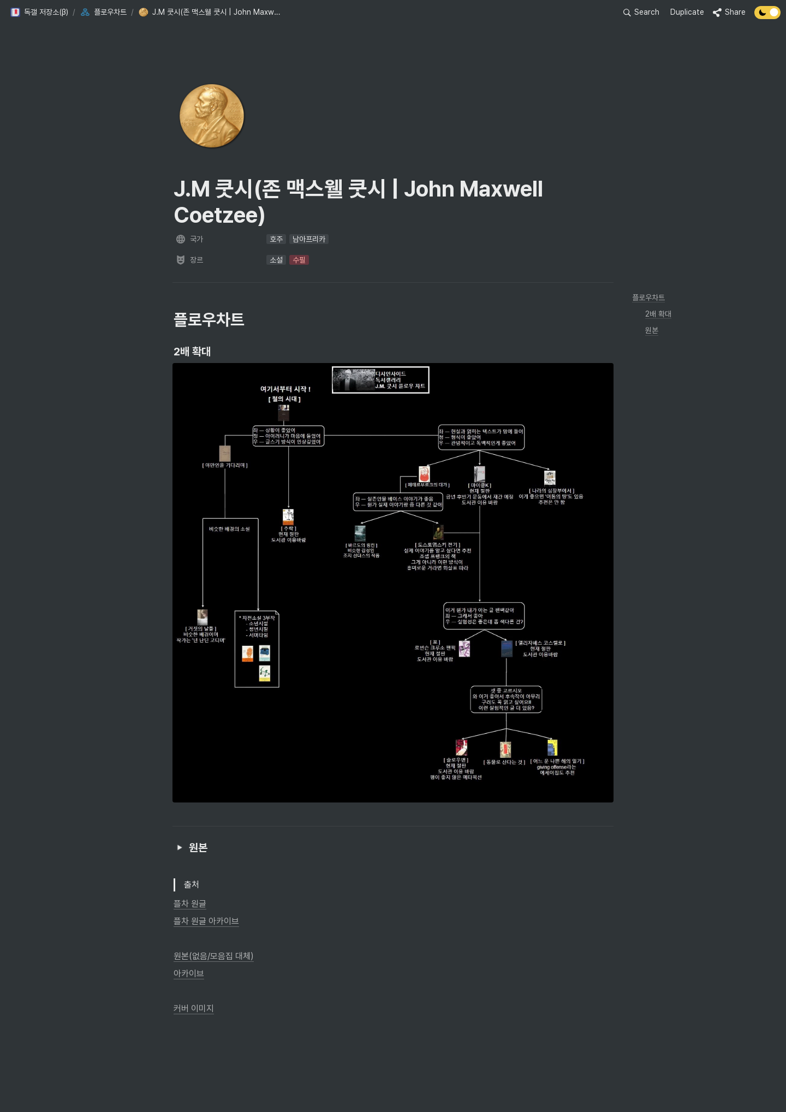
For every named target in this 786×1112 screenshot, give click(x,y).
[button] (39, 12)
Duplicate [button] (687, 12)
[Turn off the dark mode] (767, 16)
